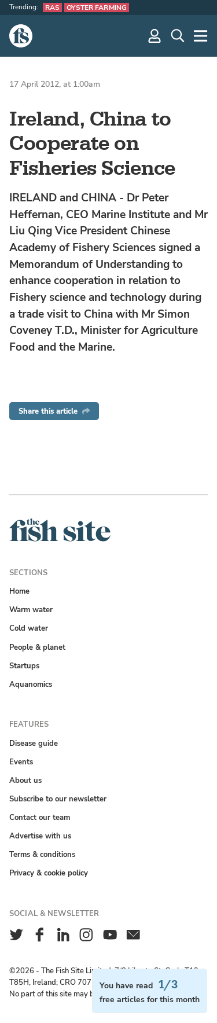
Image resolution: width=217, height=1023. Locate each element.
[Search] (178, 36)
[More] (201, 36)
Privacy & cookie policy (48, 872)
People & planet (37, 647)
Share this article (54, 411)
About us (25, 780)
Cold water (28, 628)
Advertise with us (40, 835)
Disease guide (33, 743)
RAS (52, 7)
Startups (24, 665)
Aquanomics (30, 684)
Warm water (31, 609)
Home (19, 591)
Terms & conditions (42, 854)
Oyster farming (97, 7)
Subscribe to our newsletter (57, 798)
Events (21, 761)
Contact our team (39, 817)
